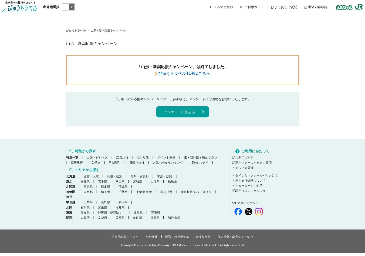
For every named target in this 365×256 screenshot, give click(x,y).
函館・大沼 (91, 179)
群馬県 (88, 189)
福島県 (172, 184)
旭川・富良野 (140, 179)
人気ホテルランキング (168, 164)
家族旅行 (77, 164)
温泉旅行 (122, 159)
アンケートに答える (179, 112)
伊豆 (69, 200)
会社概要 (152, 239)
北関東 (70, 189)
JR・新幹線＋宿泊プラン (200, 159)
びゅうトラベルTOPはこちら (184, 73)
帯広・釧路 (164, 179)
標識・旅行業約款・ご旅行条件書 (187, 239)
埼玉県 (105, 194)
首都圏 (70, 194)
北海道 (70, 179)
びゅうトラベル (76, 30)
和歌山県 (174, 220)
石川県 (85, 210)
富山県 (102, 210)
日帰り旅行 (136, 164)
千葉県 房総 (144, 194)
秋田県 (120, 184)
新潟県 (123, 205)
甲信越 (70, 205)
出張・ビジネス (97, 159)
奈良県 (137, 220)
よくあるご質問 (285, 7)
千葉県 (123, 194)
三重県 (155, 215)
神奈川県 (166, 194)
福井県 (120, 210)
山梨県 (88, 205)
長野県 (105, 205)
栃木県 (105, 189)
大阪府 (85, 220)
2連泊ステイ (199, 164)
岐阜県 (138, 215)
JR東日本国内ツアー (125, 239)
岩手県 (102, 184)
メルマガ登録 (223, 7)
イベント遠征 (166, 159)
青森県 (85, 184)
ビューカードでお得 (249, 187)
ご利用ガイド (254, 7)
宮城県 (137, 184)
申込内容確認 (318, 7)
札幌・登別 (114, 179)
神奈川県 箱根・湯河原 (196, 194)
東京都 (88, 194)
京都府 (102, 220)
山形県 (154, 184)
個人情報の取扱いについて (236, 239)
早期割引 (115, 164)
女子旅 (95, 164)
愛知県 (85, 215)
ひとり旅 (143, 159)
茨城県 (123, 189)
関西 (69, 220)
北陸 (69, 210)
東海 (69, 215)
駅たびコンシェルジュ (250, 192)
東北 (69, 184)
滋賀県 (154, 220)
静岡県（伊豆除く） (111, 215)
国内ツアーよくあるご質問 (253, 164)
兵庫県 (120, 220)
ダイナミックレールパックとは (256, 177)
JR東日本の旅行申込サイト (20, 7)
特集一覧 (72, 159)
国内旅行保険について (250, 182)
